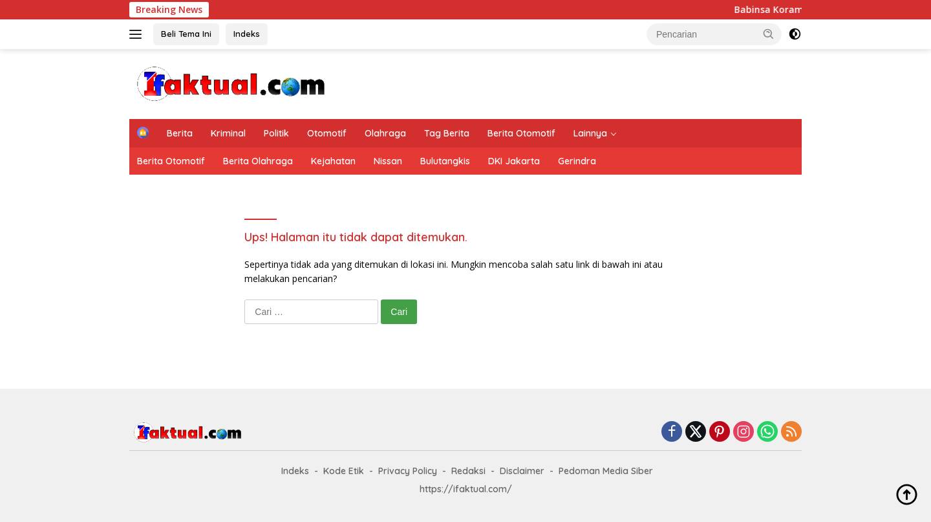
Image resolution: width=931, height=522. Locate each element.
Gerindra (577, 161)
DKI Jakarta (514, 161)
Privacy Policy (407, 471)
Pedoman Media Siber (606, 471)
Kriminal (228, 133)
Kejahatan (333, 161)
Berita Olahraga (258, 161)
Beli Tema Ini (186, 33)
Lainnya (590, 133)
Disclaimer (522, 471)
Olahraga (385, 133)
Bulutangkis (445, 161)
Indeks (246, 33)
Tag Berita (446, 133)
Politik (276, 133)
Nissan (388, 161)
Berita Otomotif (521, 133)
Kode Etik (343, 471)
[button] (769, 33)
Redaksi (468, 471)
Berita (180, 133)
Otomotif (327, 133)
